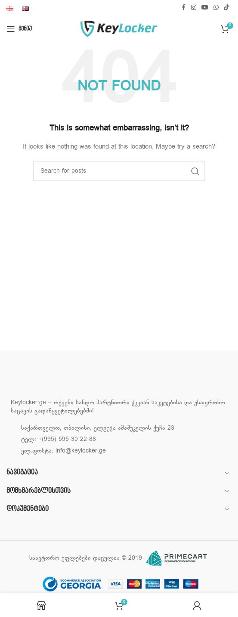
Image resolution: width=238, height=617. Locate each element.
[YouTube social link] (205, 8)
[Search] (119, 171)
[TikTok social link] (226, 8)
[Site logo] (119, 29)
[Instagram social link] (194, 8)
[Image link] (54, 380)
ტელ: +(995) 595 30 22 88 (58, 439)
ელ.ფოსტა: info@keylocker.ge (63, 451)
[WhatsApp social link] (216, 8)
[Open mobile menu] (19, 28)
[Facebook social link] (183, 8)
